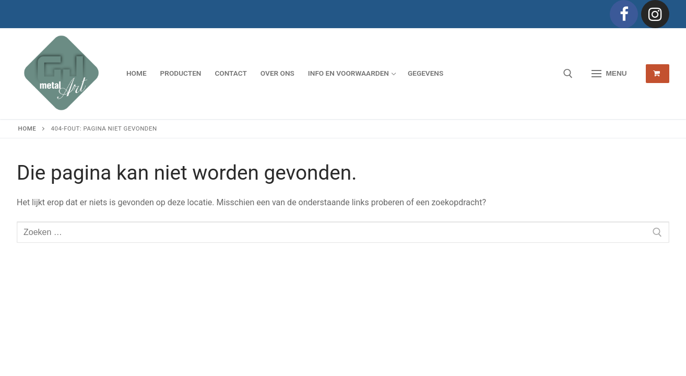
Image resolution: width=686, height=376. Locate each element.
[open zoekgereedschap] (568, 73)
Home (27, 128)
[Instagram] (655, 14)
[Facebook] (624, 14)
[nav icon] (609, 74)
